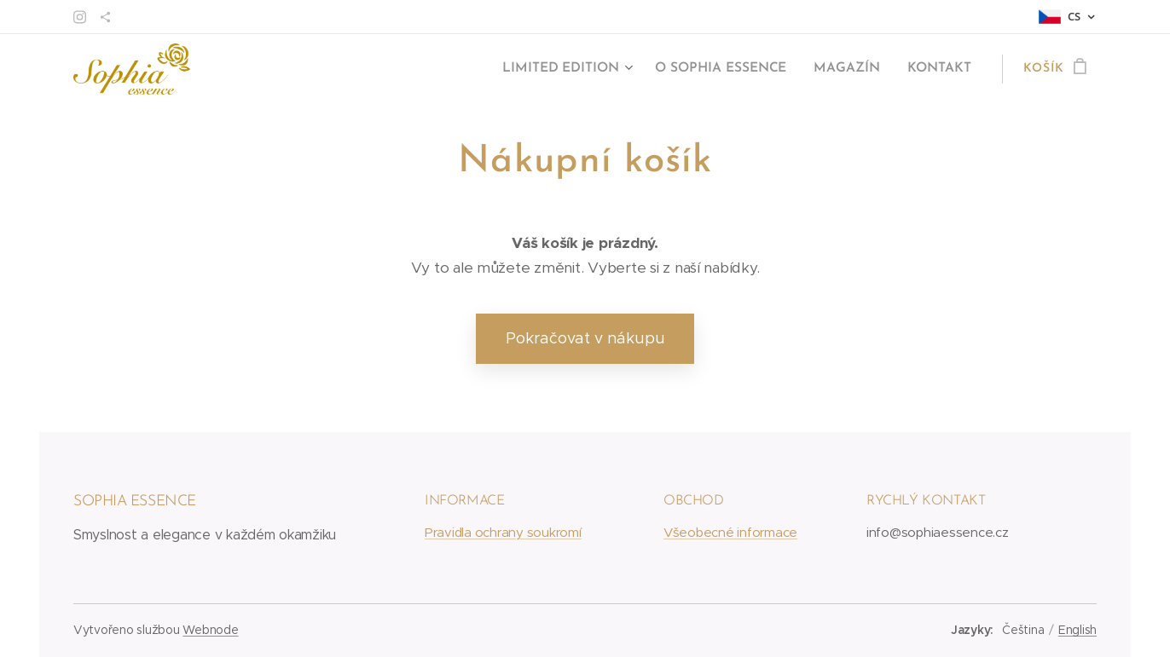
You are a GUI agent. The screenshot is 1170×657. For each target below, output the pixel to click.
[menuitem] (578, 69)
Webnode (210, 629)
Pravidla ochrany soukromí (503, 532)
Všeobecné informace (730, 532)
